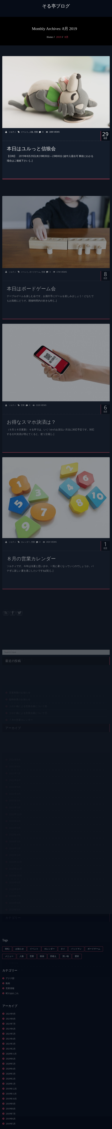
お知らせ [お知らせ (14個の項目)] (19, 963)
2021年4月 (11, 1053)
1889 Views (53, 137)
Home (55, 37)
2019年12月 (11, 1103)
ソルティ (10, 137)
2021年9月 (11, 1028)
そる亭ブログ (56, 5)
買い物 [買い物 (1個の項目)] (65, 971)
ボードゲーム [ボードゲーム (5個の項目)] (94, 963)
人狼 (31, 137)
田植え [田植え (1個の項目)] (53, 971)
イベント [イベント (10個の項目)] (34, 963)
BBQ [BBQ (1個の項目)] (7, 963)
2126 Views (39, 420)
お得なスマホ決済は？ (31, 436)
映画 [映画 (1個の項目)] (42, 971)
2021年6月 (11, 1043)
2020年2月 (11, 1093)
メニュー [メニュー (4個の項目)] (9, 971)
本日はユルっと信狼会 (31, 153)
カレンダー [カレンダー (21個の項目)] (49, 963)
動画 (8, 998)
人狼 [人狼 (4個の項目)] (21, 971)
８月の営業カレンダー (31, 573)
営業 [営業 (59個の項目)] (32, 971)
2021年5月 (11, 1048)
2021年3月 (11, 1058)
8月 (72, 37)
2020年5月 (11, 1078)
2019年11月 (11, 1108)
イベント (24, 137)
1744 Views (60, 287)
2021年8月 (11, 1033)
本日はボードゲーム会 (31, 303)
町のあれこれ (12, 1008)
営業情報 (10, 1003)
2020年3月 (11, 1088)
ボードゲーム (34, 287)
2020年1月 (11, 1098)
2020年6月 (11, 1073)
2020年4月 (11, 1083)
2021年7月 (11, 1038)
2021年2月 (11, 1063)
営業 (36, 137)
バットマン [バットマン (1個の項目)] (76, 963)
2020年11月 (11, 1068)
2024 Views (50, 557)
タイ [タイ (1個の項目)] (63, 963)
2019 (64, 37)
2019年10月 (11, 1113)
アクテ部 (10, 993)
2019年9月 (11, 1118)
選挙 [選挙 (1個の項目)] (77, 971)
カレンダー (25, 557)
